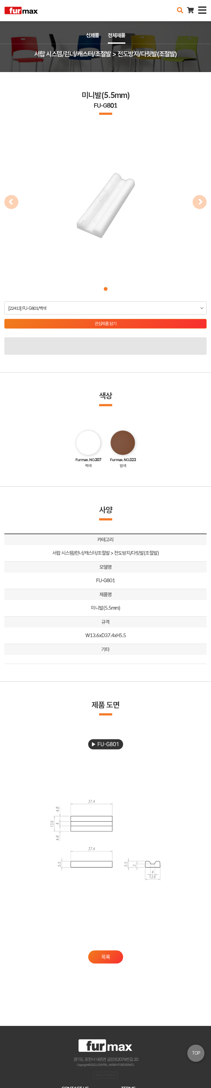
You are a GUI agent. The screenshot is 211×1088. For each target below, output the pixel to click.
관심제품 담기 (105, 323)
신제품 (92, 35)
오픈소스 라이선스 (105, 1075)
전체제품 (116, 35)
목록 (105, 957)
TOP (196, 1053)
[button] (106, 289)
